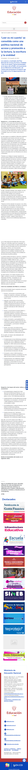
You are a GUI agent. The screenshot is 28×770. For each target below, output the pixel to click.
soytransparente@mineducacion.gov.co (13, 693)
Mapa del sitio (7, 750)
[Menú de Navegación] (14, 28)
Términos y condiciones (10, 748)
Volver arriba (24, 760)
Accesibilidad (15, 750)
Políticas (19, 748)
